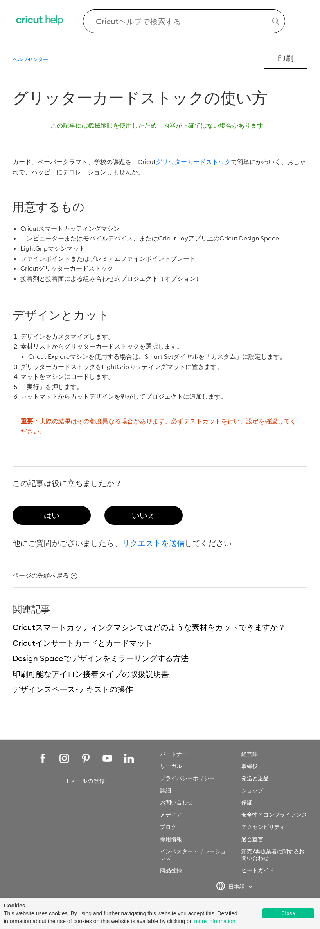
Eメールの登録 (86, 780)
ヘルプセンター (30, 59)
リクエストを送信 (153, 543)
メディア (171, 814)
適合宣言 (252, 839)
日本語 (231, 887)
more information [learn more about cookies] (214, 921)
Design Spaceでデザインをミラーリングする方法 (101, 658)
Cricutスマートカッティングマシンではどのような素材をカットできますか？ (149, 627)
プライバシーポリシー (187, 778)
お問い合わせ (176, 802)
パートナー (173, 753)
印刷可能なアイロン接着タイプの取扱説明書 (91, 674)
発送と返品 (255, 778)
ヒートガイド (257, 870)
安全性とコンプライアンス (274, 814)
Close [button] (288, 913)
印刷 (285, 58)
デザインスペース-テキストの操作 (73, 689)
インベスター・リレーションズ (193, 855)
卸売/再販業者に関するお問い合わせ (272, 855)
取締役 (249, 766)
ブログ (168, 826)
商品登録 (171, 870)
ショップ (252, 790)
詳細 (165, 790)
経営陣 (249, 753)
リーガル (171, 766)
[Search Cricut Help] (184, 21)
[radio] (52, 515)
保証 (246, 802)
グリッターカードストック (193, 162)
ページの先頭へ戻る (45, 575)
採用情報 (171, 839)
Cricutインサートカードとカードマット (83, 643)
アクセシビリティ (263, 826)
